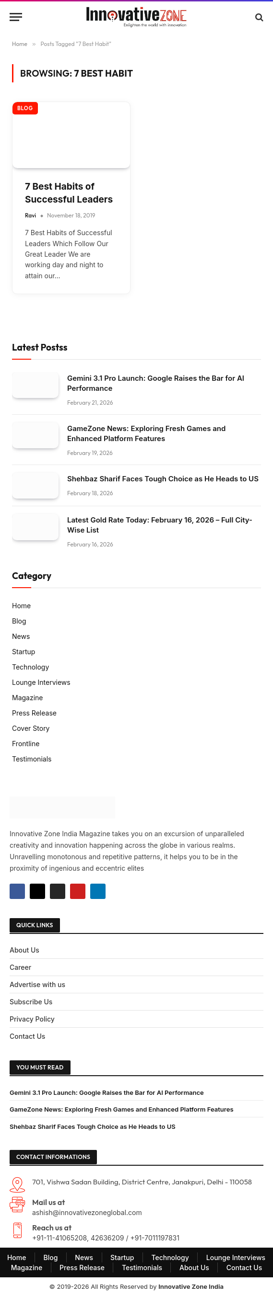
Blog (25, 108)
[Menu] (16, 17)
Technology (30, 667)
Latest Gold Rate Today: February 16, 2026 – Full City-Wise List (159, 524)
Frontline (25, 743)
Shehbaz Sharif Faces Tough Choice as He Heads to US (163, 478)
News (21, 636)
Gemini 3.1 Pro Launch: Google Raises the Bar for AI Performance (155, 383)
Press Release (34, 713)
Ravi (30, 215)
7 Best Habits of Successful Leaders (69, 193)
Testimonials (31, 759)
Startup (23, 652)
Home (21, 606)
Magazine (27, 697)
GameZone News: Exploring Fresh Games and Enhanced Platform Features (146, 433)
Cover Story (31, 728)
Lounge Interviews (41, 682)
